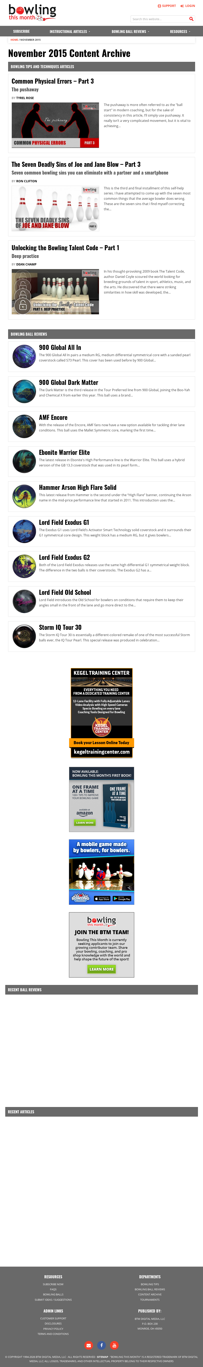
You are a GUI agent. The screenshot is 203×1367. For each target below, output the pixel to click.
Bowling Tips (150, 1283)
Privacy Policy (53, 1327)
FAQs (53, 1288)
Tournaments (150, 1298)
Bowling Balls (53, 1293)
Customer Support (53, 1317)
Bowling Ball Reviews (150, 1288)
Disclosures (53, 1322)
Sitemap (102, 1355)
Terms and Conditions (53, 1332)
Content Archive (150, 1293)
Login (187, 5)
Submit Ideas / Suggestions (53, 1298)
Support (166, 5)
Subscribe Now (53, 1283)
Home (14, 39)
